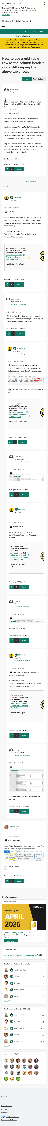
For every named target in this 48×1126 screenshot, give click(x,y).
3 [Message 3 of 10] (10, 279)
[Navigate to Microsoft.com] (7, 21)
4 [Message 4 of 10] (12, 328)
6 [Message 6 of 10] (15, 489)
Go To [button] (41, 31)
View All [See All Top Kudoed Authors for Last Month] (7, 1046)
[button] (27, 79)
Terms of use (5, 1109)
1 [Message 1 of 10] (10, 164)
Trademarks (5, 1112)
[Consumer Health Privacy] (24, 1120)
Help (33, 31)
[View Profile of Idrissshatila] (17, 197)
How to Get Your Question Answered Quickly (20, 955)
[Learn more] (11, 941)
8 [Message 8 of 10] (15, 635)
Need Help (14, 159)
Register (18, 31)
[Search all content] (30, 36)
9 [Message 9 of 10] (15, 730)
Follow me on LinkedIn (14, 255)
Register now (35, 47)
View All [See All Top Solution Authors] (7, 1001)
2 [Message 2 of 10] (10, 876)
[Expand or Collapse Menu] (3, 26)
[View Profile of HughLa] (12, 826)
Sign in (27, 31)
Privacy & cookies (6, 1106)
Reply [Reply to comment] (19, 284)
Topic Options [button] (38, 79)
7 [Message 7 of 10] (15, 582)
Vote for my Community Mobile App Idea (14, 258)
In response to (18, 304)
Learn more (6, 15)
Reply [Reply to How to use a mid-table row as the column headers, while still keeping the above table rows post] (19, 169)
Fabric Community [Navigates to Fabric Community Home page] (24, 21)
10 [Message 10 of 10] (16, 806)
